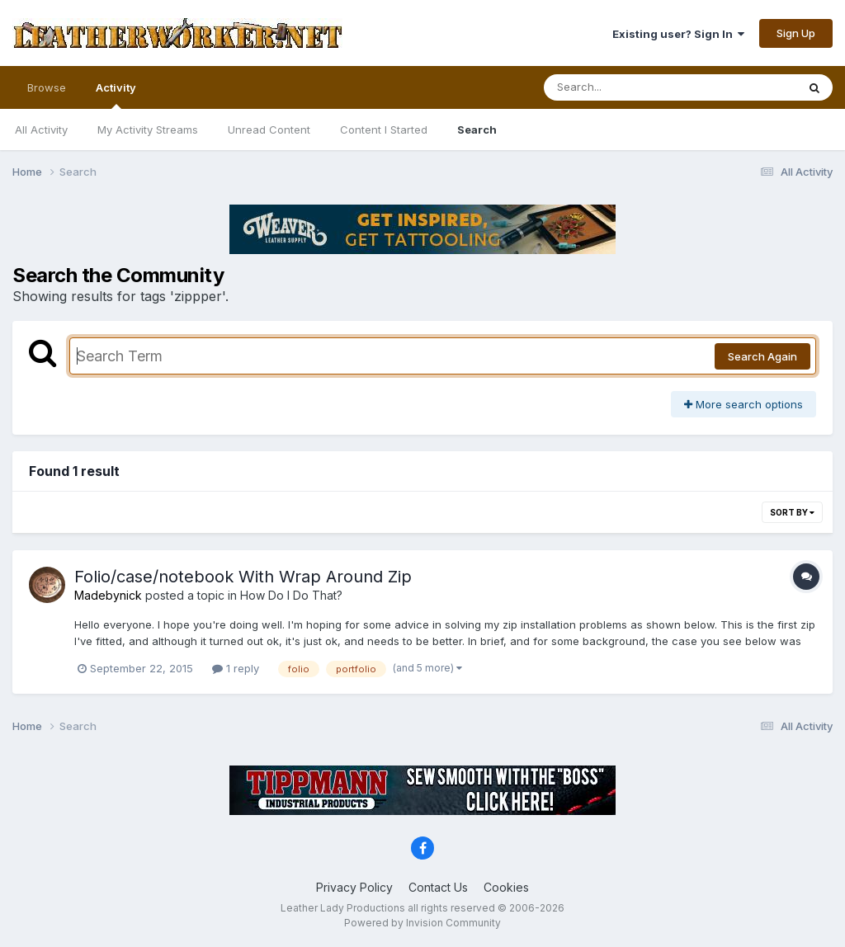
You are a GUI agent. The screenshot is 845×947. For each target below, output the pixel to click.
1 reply (235, 668)
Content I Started (383, 129)
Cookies (506, 887)
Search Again (762, 356)
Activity (116, 95)
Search (477, 129)
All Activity (41, 129)
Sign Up (796, 33)
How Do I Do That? (291, 595)
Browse (46, 87)
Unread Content (269, 129)
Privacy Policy (354, 887)
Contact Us (438, 887)
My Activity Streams (147, 129)
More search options (743, 404)
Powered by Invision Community (422, 922)
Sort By (792, 512)
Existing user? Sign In (678, 33)
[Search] (625, 87)
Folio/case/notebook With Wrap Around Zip (243, 577)
